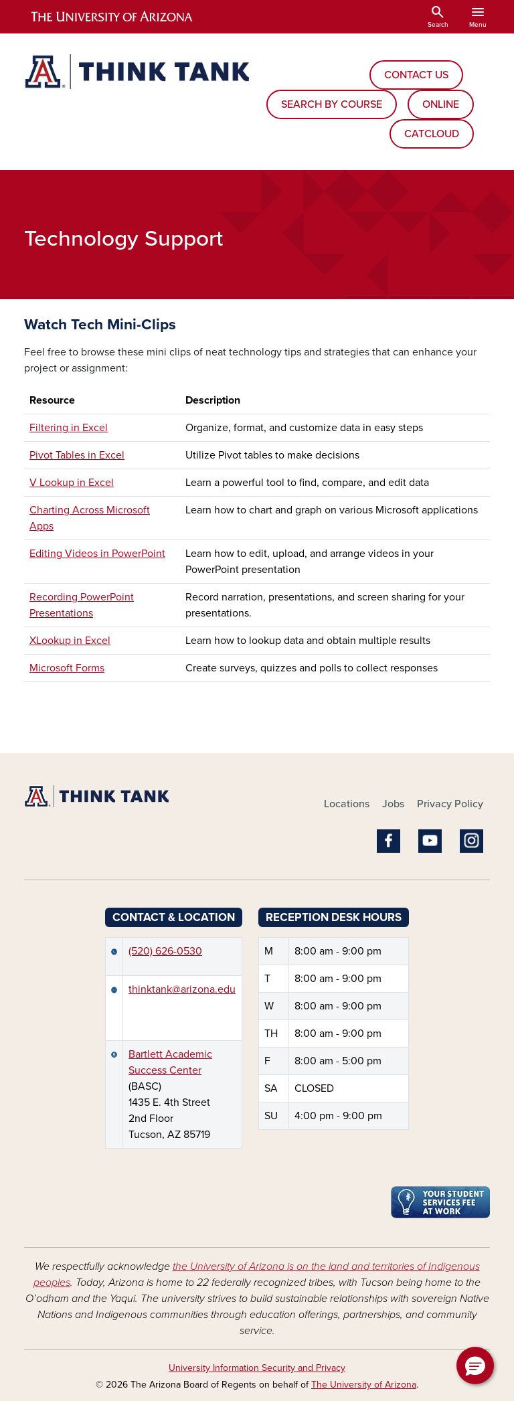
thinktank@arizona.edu (182, 989)
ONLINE (440, 104)
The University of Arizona (363, 1384)
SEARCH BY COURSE (331, 104)
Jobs (393, 804)
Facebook (388, 841)
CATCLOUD (431, 134)
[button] (475, 1365)
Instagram (471, 841)
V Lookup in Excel (71, 482)
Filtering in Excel (68, 427)
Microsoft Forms (66, 668)
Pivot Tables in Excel (76, 455)
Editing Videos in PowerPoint (97, 553)
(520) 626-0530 (165, 951)
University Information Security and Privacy (257, 1368)
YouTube (430, 841)
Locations (346, 804)
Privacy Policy (450, 804)
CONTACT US (416, 75)
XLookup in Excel (69, 640)
